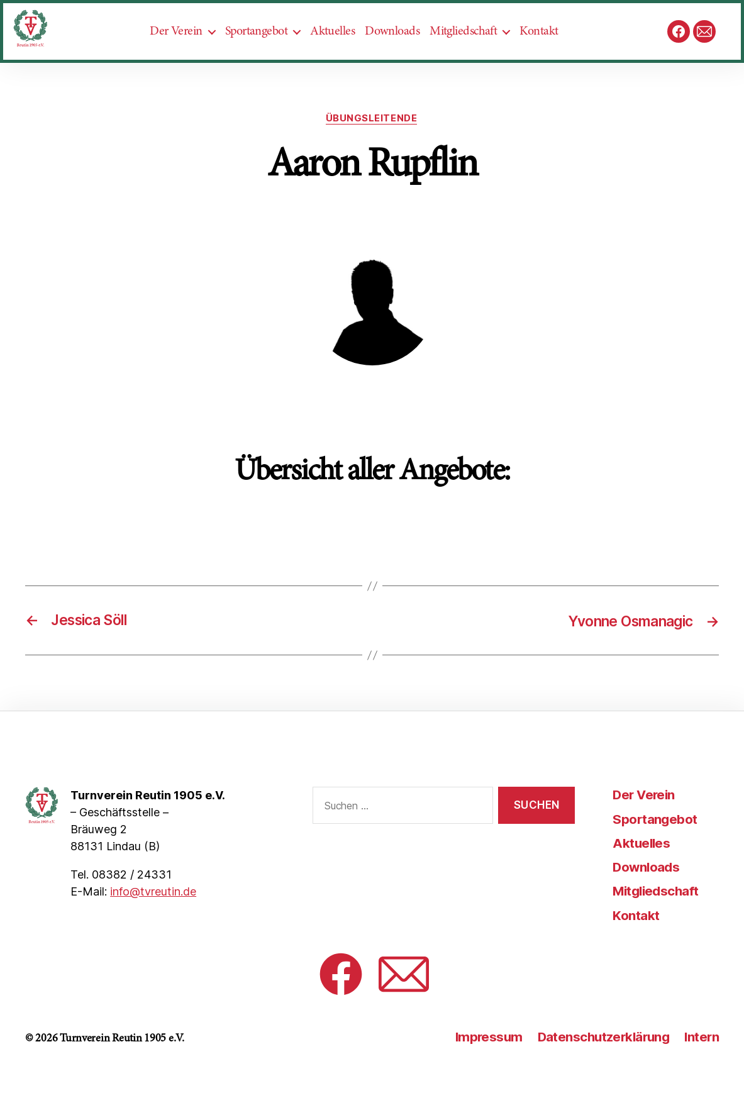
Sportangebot (267, 51)
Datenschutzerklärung (599, 1077)
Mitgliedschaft (474, 51)
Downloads (403, 51)
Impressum (481, 1077)
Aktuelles (343, 51)
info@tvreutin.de (153, 932)
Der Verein (187, 51)
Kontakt (550, 51)
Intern (701, 1077)
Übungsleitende (372, 158)
